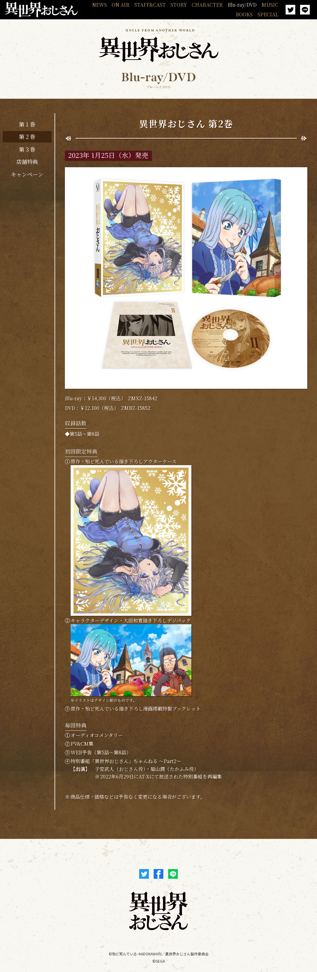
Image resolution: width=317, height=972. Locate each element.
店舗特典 (27, 161)
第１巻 (27, 124)
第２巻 (27, 136)
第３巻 (27, 149)
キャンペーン (27, 174)
